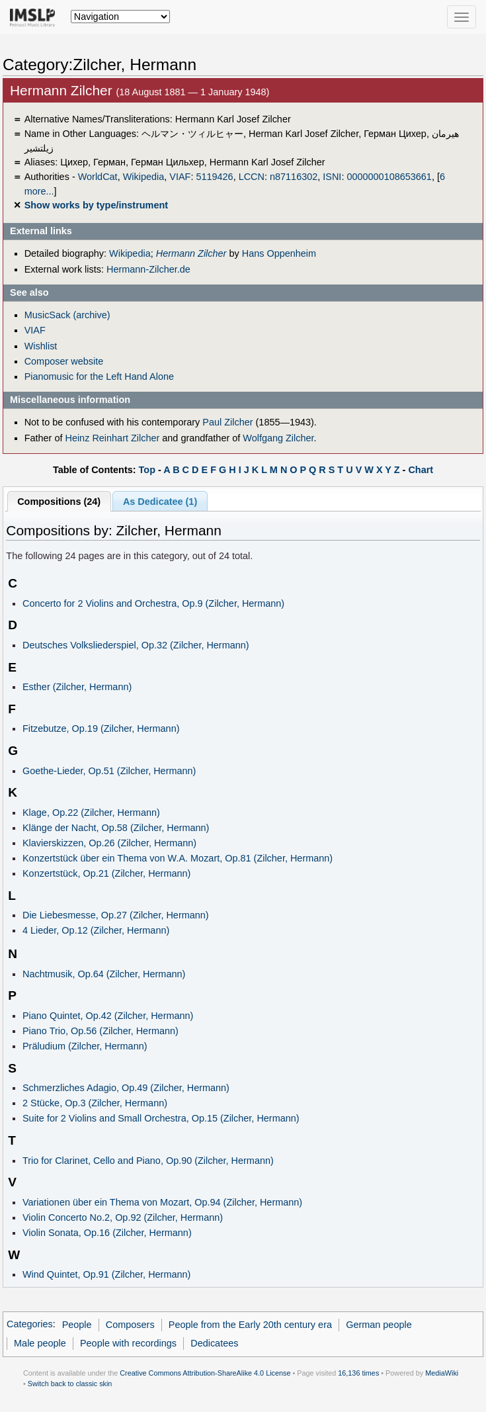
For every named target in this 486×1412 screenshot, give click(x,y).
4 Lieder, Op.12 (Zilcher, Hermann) (95, 930)
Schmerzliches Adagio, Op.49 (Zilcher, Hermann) (125, 1087)
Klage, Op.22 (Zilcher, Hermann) (91, 812)
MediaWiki (441, 1373)
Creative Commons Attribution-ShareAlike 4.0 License (205, 1373)
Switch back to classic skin (70, 1384)
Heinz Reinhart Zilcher (112, 438)
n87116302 (293, 176)
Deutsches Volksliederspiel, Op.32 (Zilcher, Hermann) (135, 645)
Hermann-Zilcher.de (148, 269)
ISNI (332, 176)
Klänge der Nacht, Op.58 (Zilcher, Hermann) (115, 827)
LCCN (251, 176)
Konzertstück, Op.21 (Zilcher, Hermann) (106, 873)
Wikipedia (144, 176)
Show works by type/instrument (96, 205)
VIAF (179, 176)
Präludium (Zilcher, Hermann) (84, 1046)
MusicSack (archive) (67, 315)
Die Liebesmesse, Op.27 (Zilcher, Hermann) (115, 915)
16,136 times (358, 1373)
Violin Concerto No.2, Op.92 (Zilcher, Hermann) (122, 1217)
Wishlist (41, 346)
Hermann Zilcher (191, 253)
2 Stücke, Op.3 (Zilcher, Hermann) (94, 1103)
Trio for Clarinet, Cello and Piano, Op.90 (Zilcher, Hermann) (148, 1160)
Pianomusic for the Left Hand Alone (99, 376)
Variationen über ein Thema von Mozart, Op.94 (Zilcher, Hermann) (162, 1202)
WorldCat (98, 176)
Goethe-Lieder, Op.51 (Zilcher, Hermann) (109, 771)
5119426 (214, 176)
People (77, 1324)
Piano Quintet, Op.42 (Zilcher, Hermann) (107, 1015)
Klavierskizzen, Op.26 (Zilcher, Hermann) (109, 843)
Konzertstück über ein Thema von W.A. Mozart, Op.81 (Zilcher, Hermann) (177, 858)
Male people (40, 1343)
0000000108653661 (388, 176)
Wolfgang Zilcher (278, 438)
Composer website (64, 361)
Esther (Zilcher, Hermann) (77, 687)
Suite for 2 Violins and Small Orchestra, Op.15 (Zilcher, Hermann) (161, 1118)
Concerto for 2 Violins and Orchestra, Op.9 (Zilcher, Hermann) (153, 603)
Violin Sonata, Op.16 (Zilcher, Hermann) (107, 1232)
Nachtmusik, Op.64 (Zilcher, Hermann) (103, 974)
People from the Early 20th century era (250, 1324)
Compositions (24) (59, 501)
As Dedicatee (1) (160, 501)
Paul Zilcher (227, 422)
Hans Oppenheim (279, 253)
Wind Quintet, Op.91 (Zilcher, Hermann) (106, 1274)
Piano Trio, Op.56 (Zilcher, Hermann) (100, 1031)
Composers (130, 1324)
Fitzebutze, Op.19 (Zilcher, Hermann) (101, 728)
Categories (30, 1324)
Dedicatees (214, 1343)
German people (379, 1324)
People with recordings (128, 1343)
